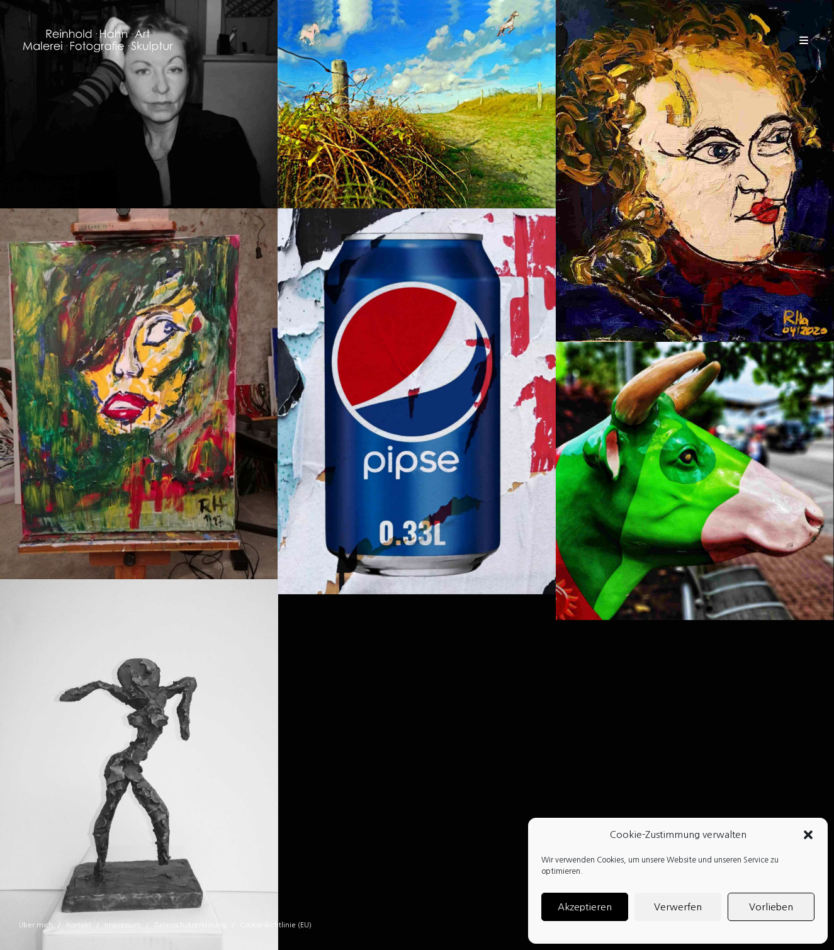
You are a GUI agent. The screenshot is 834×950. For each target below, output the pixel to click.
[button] (808, 834)
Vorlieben (771, 907)
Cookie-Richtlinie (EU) (276, 925)
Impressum (122, 925)
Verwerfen (678, 907)
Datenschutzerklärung (190, 925)
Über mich (36, 925)
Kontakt (78, 925)
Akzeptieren (585, 907)
